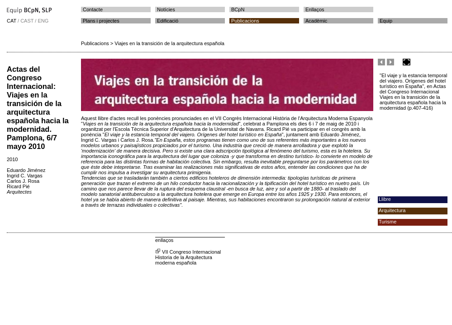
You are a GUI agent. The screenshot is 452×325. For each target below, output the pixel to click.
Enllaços (314, 9)
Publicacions (245, 20)
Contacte (93, 9)
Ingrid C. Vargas (25, 175)
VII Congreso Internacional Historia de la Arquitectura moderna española (188, 257)
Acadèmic (316, 20)
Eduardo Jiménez (26, 170)
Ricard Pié (18, 186)
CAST (26, 20)
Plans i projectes (101, 20)
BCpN (237, 9)
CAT (11, 20)
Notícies (166, 9)
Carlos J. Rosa (23, 181)
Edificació (167, 20)
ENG (43, 20)
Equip (386, 20)
